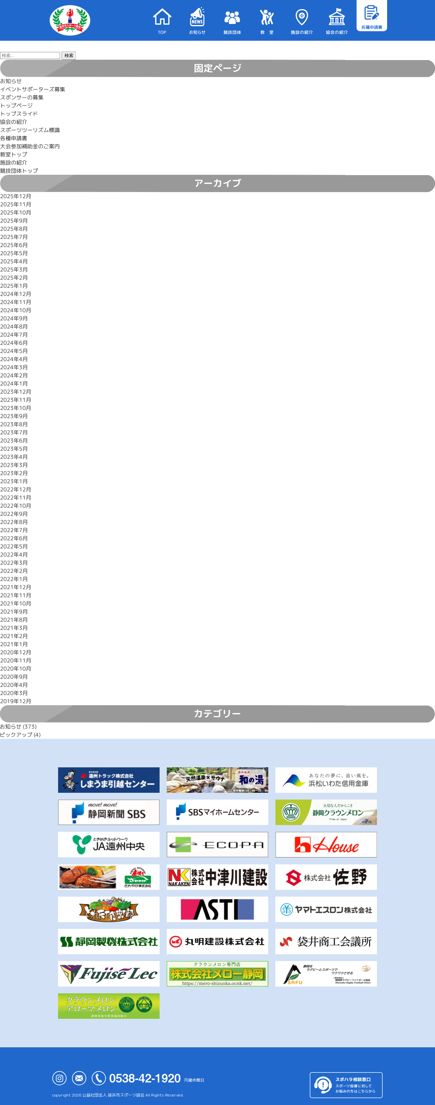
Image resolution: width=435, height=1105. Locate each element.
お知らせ (11, 81)
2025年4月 (14, 261)
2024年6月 (14, 343)
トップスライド (19, 113)
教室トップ (13, 154)
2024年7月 (14, 334)
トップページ (16, 105)
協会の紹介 (13, 122)
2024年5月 (14, 351)
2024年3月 (14, 367)
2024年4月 (14, 359)
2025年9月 (14, 220)
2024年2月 (14, 375)
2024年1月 (14, 383)
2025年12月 (15, 196)
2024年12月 (15, 294)
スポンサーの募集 (21, 97)
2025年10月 (15, 212)
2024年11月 (15, 302)
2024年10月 (15, 310)
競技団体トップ (19, 170)
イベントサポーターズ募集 (32, 89)
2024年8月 (14, 326)
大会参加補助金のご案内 (30, 146)
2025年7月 (14, 237)
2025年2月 (14, 277)
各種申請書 (13, 138)
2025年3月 (14, 269)
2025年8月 (14, 228)
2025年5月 (14, 253)
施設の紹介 (13, 162)
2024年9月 (14, 318)
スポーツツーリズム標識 (30, 130)
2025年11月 (15, 204)
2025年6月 (14, 245)
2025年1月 (14, 285)
